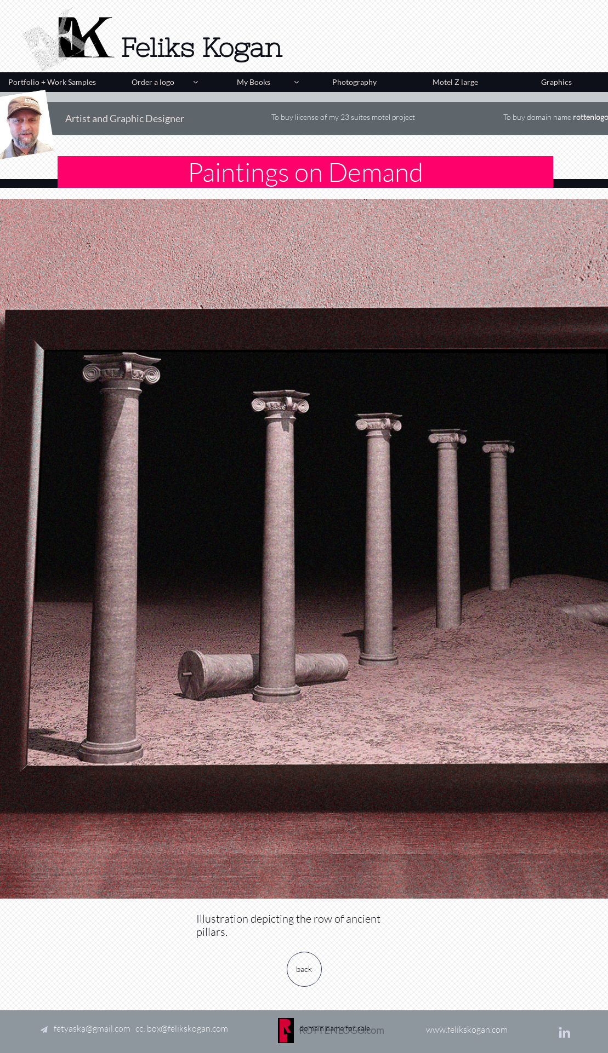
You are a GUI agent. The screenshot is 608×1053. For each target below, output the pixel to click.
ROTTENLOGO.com (341, 1030)
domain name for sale (334, 1006)
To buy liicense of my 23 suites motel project (343, 117)
